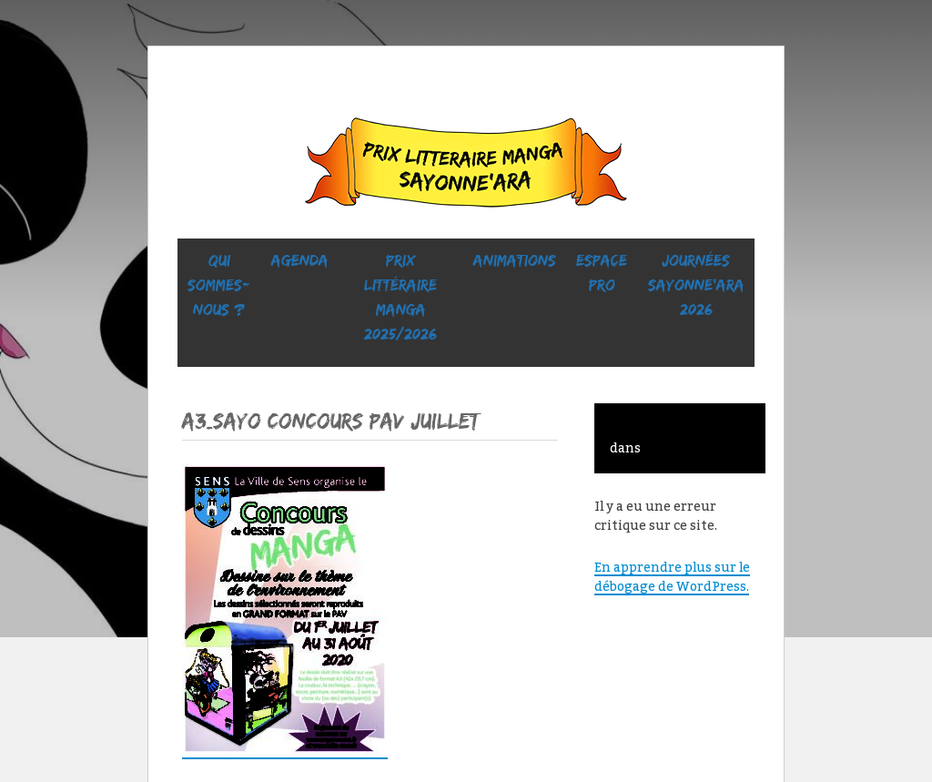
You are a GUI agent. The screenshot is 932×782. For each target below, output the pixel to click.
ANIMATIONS (514, 260)
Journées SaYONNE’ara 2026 (696, 285)
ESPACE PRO (601, 272)
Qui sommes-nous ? (218, 285)
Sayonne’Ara (466, 167)
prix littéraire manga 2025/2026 (400, 297)
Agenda (300, 260)
